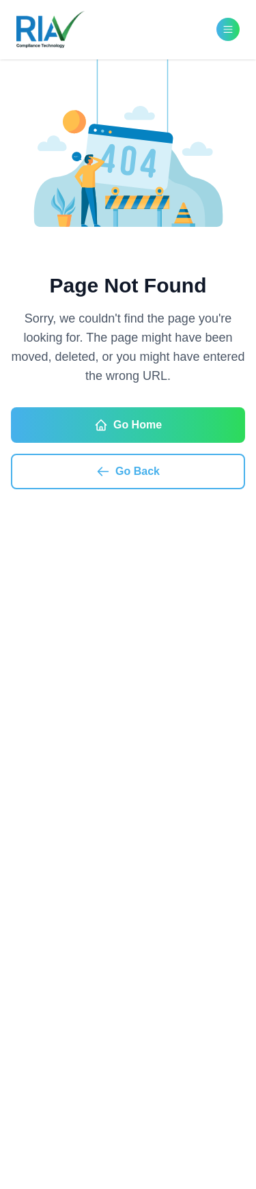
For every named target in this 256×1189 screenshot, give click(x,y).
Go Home (128, 425)
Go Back (128, 471)
